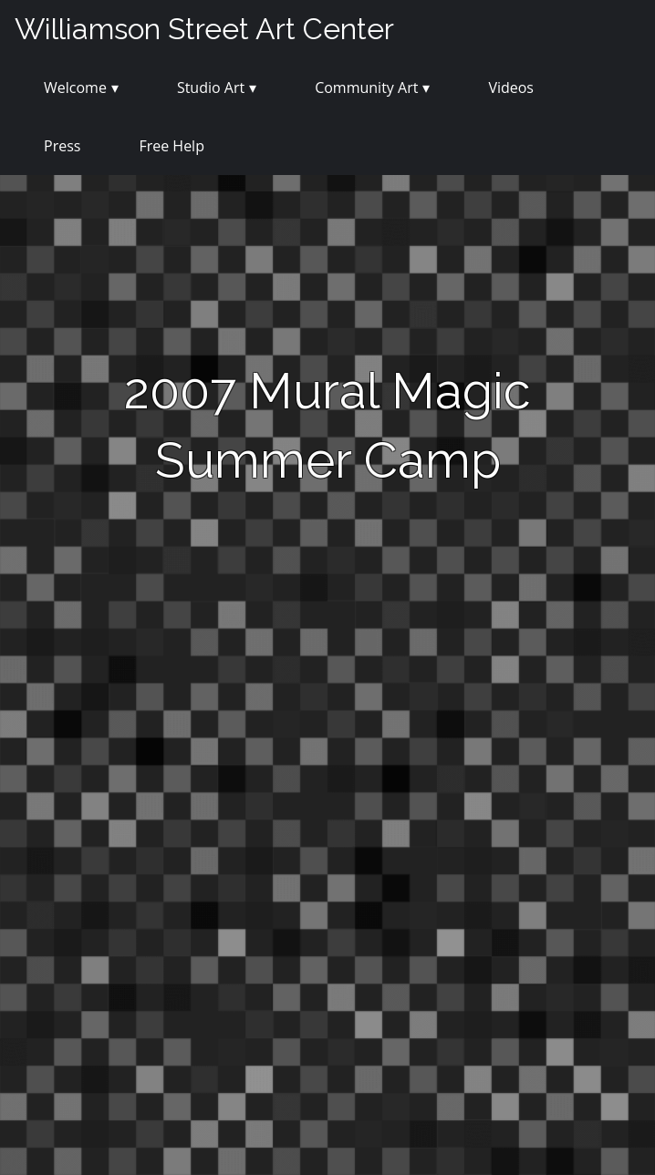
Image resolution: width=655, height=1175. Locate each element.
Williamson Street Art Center (204, 29)
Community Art (366, 87)
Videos (511, 87)
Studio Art (210, 87)
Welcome (75, 87)
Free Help (171, 146)
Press (62, 146)
